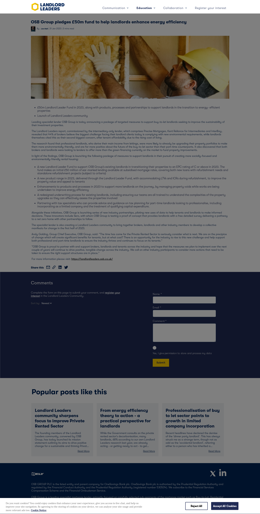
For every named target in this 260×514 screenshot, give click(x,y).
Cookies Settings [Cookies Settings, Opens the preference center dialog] (170, 509)
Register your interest (210, 8)
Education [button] (145, 8)
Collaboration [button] (173, 8)
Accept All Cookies (224, 509)
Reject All (196, 509)
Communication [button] (114, 8)
